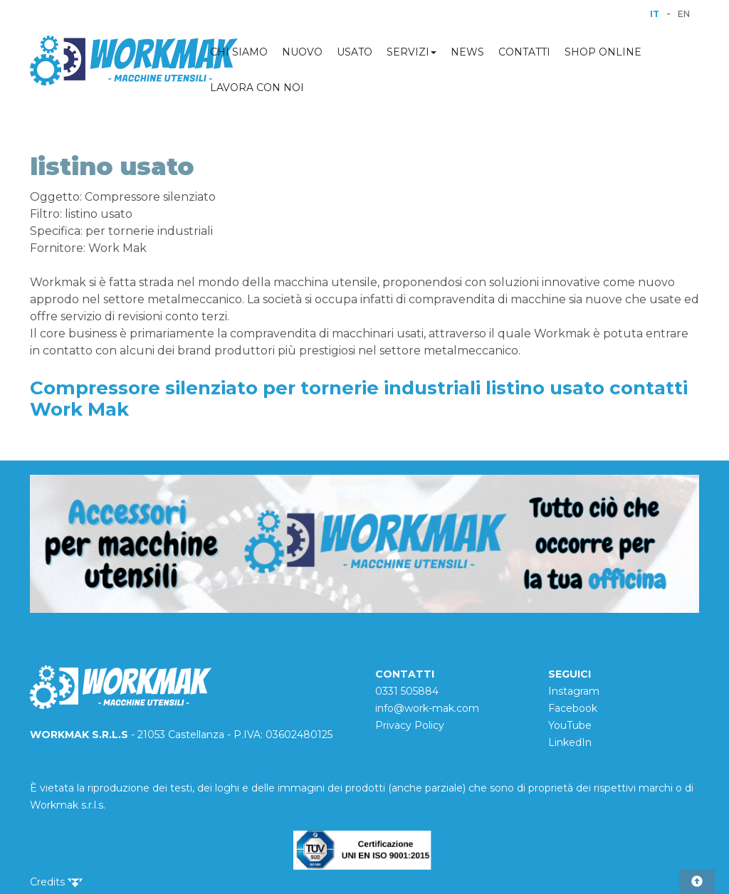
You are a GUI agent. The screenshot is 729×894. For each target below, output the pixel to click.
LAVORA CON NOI (257, 87)
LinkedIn (570, 742)
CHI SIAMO (239, 52)
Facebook (572, 708)
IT (654, 14)
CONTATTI (524, 52)
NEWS (467, 52)
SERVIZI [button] (411, 52)
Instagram (573, 691)
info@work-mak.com (427, 708)
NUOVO (302, 52)
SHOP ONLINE (603, 52)
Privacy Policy (409, 725)
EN (684, 14)
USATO (354, 52)
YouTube (570, 725)
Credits (56, 881)
